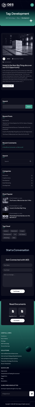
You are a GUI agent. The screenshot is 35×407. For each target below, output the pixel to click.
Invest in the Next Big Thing (18, 208)
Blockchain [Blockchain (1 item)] (14, 231)
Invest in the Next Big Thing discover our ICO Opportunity (17, 66)
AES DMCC (22, 312)
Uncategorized (6, 185)
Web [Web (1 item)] (14, 237)
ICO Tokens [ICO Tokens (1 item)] (22, 234)
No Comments (8, 62)
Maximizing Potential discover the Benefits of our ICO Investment (16, 128)
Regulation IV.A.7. (13, 312)
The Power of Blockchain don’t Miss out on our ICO (16, 134)
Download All (16, 320)
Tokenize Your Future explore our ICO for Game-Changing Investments (17, 124)
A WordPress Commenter (9, 147)
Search (5, 101)
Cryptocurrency (7, 178)
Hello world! (6, 120)
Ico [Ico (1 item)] (15, 234)
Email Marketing (7, 183)
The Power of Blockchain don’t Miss (20, 200)
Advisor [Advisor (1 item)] (6, 231)
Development (6, 180)
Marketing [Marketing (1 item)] (6, 237)
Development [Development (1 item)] (7, 234)
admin (6, 58)
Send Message (16, 291)
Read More (8, 86)
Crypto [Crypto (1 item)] (22, 231)
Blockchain (5, 175)
